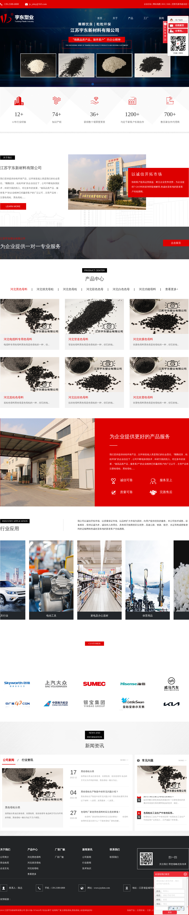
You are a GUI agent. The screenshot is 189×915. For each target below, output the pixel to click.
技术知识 (86, 868)
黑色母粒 (75, 910)
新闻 (161, 18)
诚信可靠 (121, 480)
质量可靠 (121, 492)
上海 (153, 910)
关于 (115, 18)
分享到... (179, 31)
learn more (13, 206)
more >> (124, 760)
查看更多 (32, 874)
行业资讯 (27, 760)
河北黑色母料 (18, 289)
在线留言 (179, 25)
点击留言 (176, 243)
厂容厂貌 (59, 857)
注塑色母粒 (66, 910)
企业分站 (148, 4)
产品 (130, 18)
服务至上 (160, 480)
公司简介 (4, 857)
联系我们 (114, 857)
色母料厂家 (57, 910)
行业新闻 (86, 863)
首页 (99, 18)
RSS (163, 4)
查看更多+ (171, 289)
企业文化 (4, 868)
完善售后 (160, 492)
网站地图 (157, 4)
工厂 (146, 18)
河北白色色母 (121, 289)
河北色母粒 (70, 289)
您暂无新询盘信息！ (180, 4)
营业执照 (4, 863)
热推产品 (131, 910)
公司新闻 (8, 760)
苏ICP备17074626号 (34, 910)
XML (168, 4)
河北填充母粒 (45, 289)
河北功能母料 (147, 289)
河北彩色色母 (94, 289)
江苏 (149, 910)
